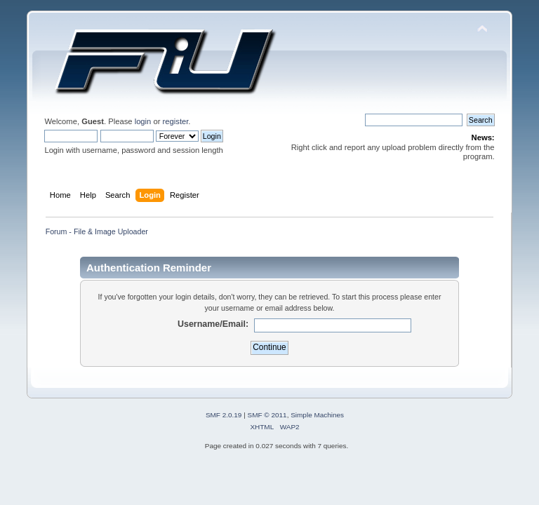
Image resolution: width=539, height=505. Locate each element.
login (143, 121)
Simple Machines (317, 415)
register (176, 121)
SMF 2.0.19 (224, 415)
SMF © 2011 (267, 415)
